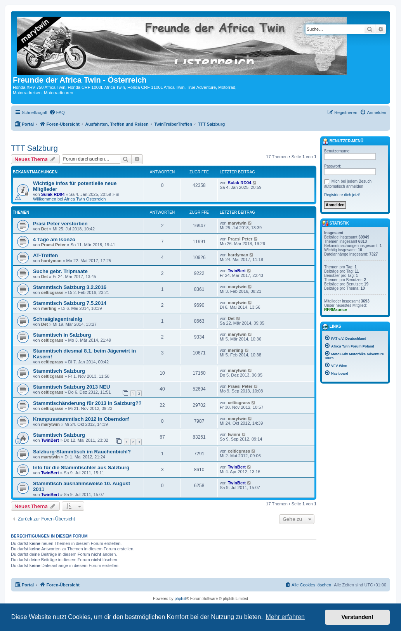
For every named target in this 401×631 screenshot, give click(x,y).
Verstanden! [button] (357, 617)
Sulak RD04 (53, 194)
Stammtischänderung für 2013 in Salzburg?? (87, 403)
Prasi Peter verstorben (60, 223)
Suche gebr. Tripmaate (60, 271)
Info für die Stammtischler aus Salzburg (81, 467)
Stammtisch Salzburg (59, 371)
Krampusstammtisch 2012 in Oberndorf (81, 419)
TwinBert (237, 270)
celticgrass (52, 292)
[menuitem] (57, 112)
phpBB (180, 598)
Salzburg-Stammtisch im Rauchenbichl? (82, 452)
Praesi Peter (53, 244)
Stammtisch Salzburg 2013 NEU (71, 387)
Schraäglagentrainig (57, 319)
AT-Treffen (45, 255)
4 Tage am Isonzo (54, 239)
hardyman (51, 260)
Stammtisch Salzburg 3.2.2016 (69, 287)
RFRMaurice (335, 310)
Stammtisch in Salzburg (62, 335)
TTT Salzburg (34, 148)
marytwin (237, 223)
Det (44, 228)
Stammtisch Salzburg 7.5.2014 (69, 303)
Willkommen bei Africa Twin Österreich (69, 199)
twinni (234, 434)
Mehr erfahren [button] (285, 617)
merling (49, 308)
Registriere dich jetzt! (342, 195)
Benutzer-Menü (342, 141)
